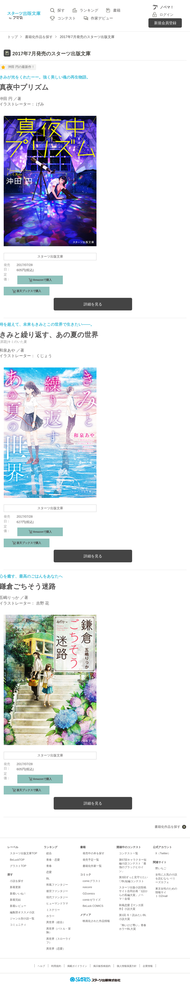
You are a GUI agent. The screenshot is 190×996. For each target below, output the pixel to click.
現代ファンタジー (57, 897)
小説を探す (17, 880)
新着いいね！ (18, 893)
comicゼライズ (92, 899)
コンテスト (66, 18)
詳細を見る (93, 304)
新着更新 (15, 887)
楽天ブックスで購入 (28, 290)
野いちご (160, 868)
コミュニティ (18, 924)
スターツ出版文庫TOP (23, 853)
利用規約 (56, 966)
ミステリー (53, 909)
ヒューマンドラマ (57, 903)
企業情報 (148, 966)
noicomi (87, 887)
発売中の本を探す (93, 853)
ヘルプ (41, 966)
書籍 (116, 10)
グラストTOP (18, 865)
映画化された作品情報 (96, 920)
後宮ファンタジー (57, 891)
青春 (49, 865)
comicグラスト (92, 880)
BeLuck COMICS (93, 905)
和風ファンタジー (57, 884)
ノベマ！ (167, 7)
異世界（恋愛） (55, 948)
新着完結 (15, 899)
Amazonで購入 (42, 279)
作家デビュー (102, 18)
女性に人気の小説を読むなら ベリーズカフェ (166, 878)
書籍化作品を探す (167, 827)
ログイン (166, 15)
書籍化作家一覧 (92, 865)
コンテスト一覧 (128, 853)
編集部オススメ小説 (22, 912)
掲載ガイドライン (77, 966)
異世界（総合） (55, 922)
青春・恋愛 (53, 859)
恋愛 (49, 872)
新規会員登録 (165, 23)
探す (61, 10)
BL (47, 878)
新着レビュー (18, 905)
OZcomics (89, 893)
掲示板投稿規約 (102, 966)
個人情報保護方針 (127, 966)
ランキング (89, 10)
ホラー (50, 916)
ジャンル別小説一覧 (22, 918)
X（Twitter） (163, 853)
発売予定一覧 (91, 859)
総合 (49, 853)
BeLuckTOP (17, 859)
